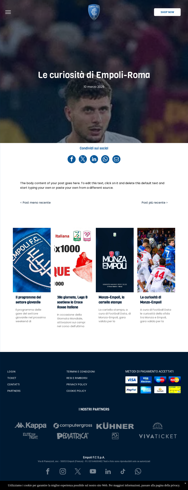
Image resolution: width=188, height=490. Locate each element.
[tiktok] (123, 472)
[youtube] (93, 472)
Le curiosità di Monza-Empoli (151, 300)
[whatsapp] (138, 472)
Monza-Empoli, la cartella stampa (111, 300)
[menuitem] (35, 371)
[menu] (8, 12)
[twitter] (78, 472)
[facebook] (48, 472)
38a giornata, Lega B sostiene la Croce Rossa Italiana (72, 302)
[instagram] (63, 472)
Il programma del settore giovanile (28, 300)
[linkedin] (108, 472)
